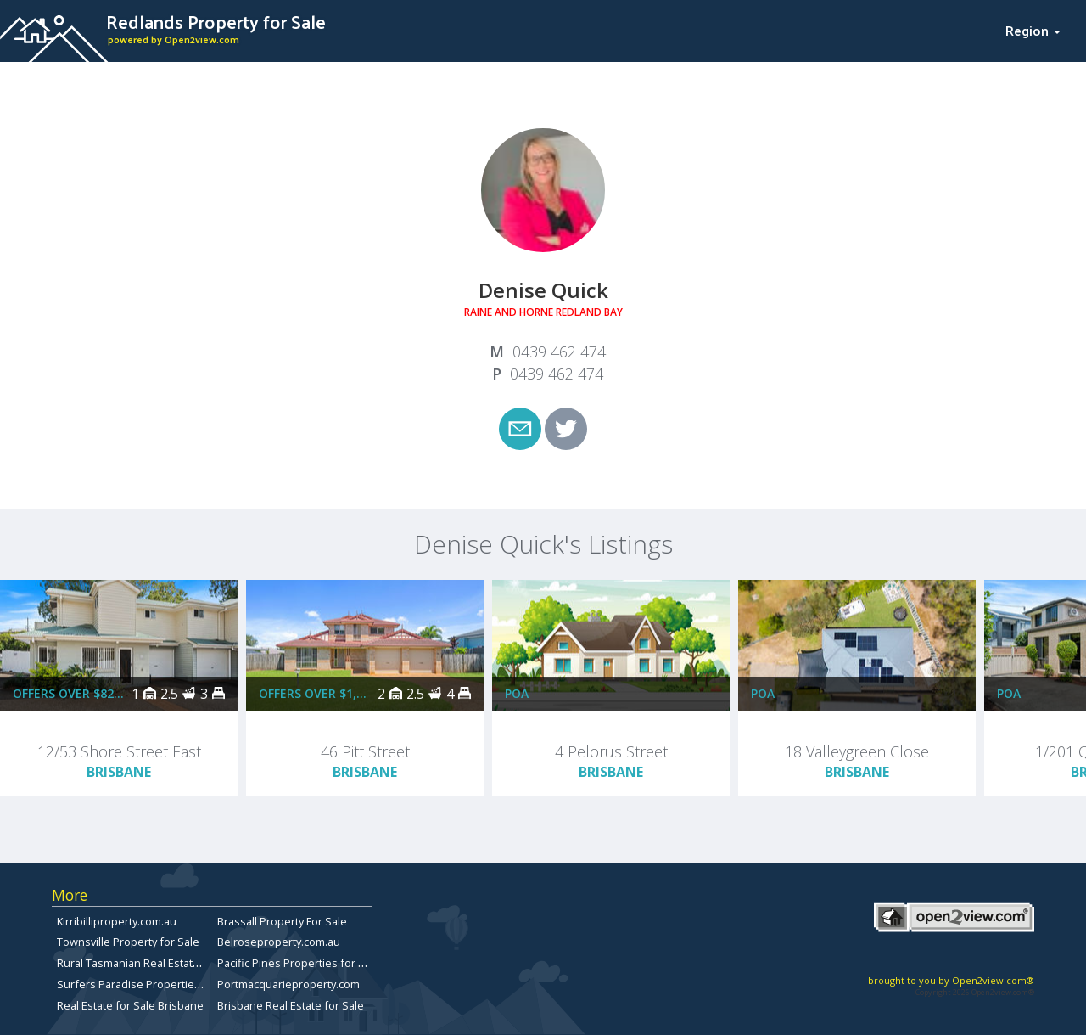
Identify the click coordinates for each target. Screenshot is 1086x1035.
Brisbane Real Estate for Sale (290, 1005)
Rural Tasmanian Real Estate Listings (148, 962)
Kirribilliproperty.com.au (116, 921)
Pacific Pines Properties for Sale (298, 962)
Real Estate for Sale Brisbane (130, 1005)
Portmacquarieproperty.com (288, 984)
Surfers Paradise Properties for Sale (150, 984)
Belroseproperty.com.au (278, 941)
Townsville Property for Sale (128, 941)
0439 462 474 (559, 351)
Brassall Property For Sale (282, 921)
